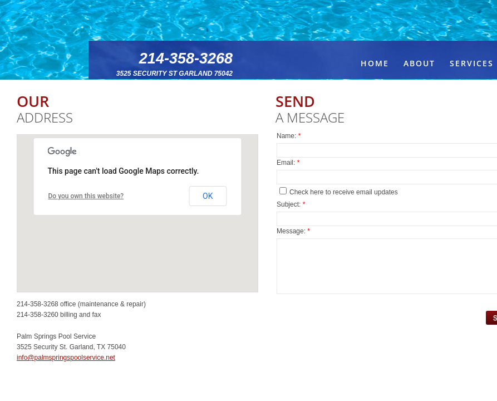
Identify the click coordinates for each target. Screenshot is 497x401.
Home (375, 63)
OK (208, 196)
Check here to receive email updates (338, 191)
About (419, 63)
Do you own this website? (86, 196)
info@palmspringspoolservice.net (66, 357)
